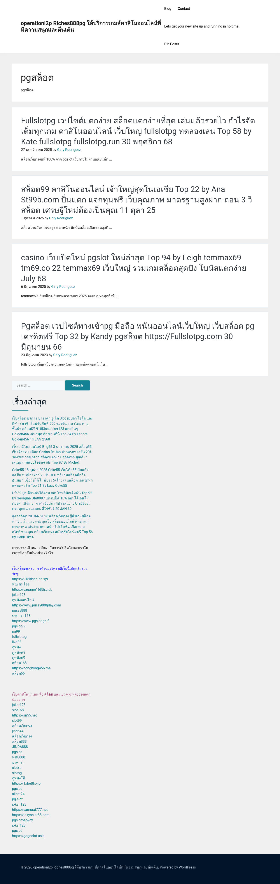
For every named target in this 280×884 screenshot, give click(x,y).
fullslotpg (19, 637)
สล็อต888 (19, 741)
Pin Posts (171, 44)
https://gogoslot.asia (28, 836)
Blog (167, 9)
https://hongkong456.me (31, 668)
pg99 (16, 631)
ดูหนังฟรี (18, 652)
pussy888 (19, 610)
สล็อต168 (19, 663)
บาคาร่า (18, 762)
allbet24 (18, 794)
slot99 (17, 720)
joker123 (19, 595)
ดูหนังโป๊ (18, 778)
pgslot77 (19, 626)
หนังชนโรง (20, 584)
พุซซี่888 (18, 757)
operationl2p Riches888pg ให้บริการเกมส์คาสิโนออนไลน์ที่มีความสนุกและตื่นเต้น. (96, 867)
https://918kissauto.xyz (30, 579)
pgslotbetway (22, 820)
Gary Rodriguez (69, 150)
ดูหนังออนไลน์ (23, 600)
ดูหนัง (16, 647)
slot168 (18, 710)
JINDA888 (20, 747)
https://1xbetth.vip (26, 783)
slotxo (16, 768)
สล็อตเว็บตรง (22, 726)
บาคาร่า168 (21, 616)
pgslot (17, 752)
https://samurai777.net (30, 810)
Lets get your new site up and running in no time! (201, 26)
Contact (184, 9)
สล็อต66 (18, 673)
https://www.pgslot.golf (30, 621)
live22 (16, 642)
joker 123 (19, 804)
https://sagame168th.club (32, 589)
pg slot (17, 799)
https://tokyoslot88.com (30, 815)
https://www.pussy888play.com (36, 605)
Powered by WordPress (178, 867)
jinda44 (17, 731)
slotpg (17, 773)
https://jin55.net (24, 715)
